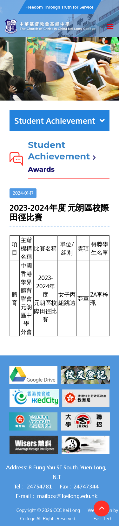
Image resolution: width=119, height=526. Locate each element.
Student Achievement (59, 121)
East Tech (103, 518)
